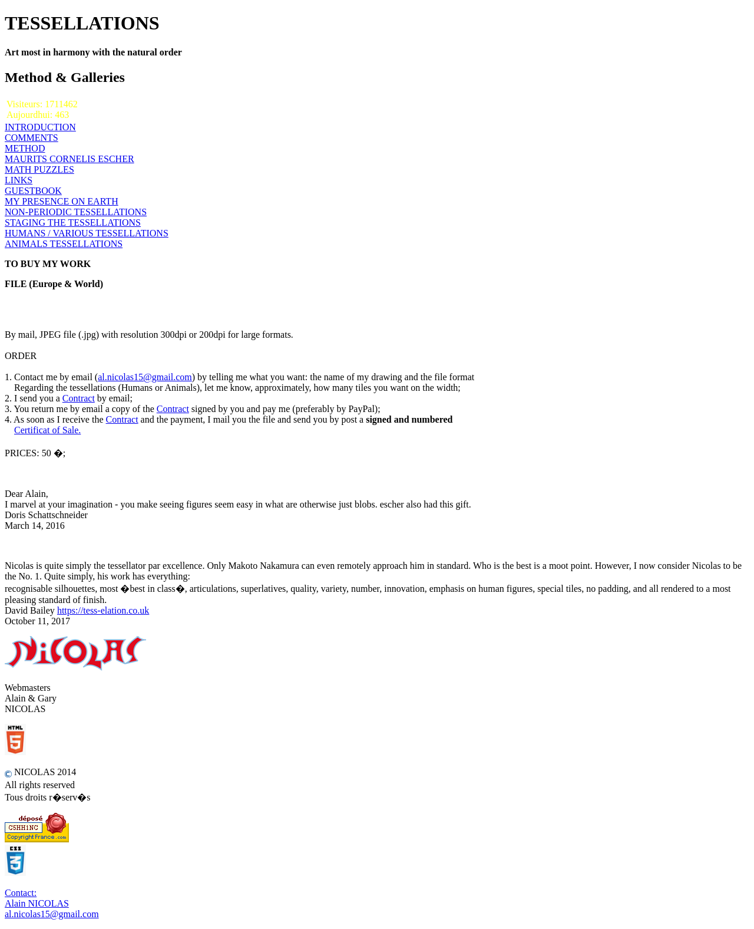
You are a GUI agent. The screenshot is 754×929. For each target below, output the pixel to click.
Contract (78, 398)
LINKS (18, 180)
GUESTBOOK (33, 191)
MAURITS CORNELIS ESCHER (69, 159)
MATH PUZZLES (39, 169)
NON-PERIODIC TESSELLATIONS (76, 212)
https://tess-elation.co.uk (103, 610)
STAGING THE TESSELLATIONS (73, 223)
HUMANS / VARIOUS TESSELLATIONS (86, 233)
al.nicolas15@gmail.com (145, 377)
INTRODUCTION (40, 127)
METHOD (25, 148)
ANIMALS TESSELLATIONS (64, 244)
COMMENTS (31, 138)
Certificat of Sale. (47, 430)
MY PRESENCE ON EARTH (61, 201)
